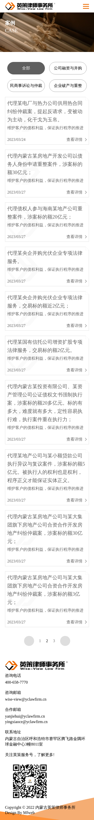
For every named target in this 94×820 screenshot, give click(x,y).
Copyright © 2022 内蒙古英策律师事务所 (40, 807)
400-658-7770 (16, 682)
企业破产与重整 (68, 85)
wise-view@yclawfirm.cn (25, 699)
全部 (26, 68)
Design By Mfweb (20, 813)
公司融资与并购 (68, 68)
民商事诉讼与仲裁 (26, 85)
